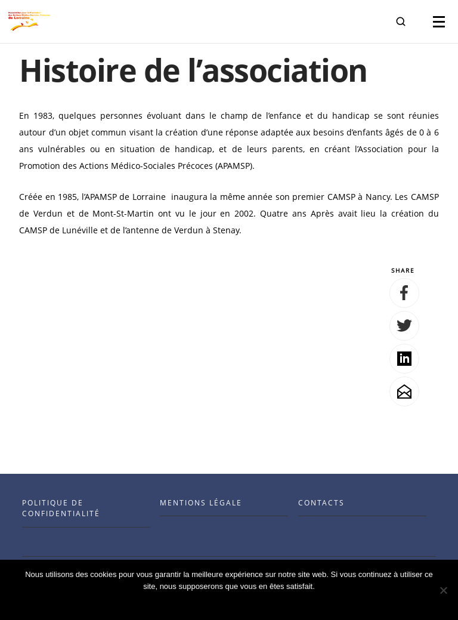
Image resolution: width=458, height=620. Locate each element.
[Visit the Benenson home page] (29, 21)
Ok (229, 601)
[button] (401, 21)
